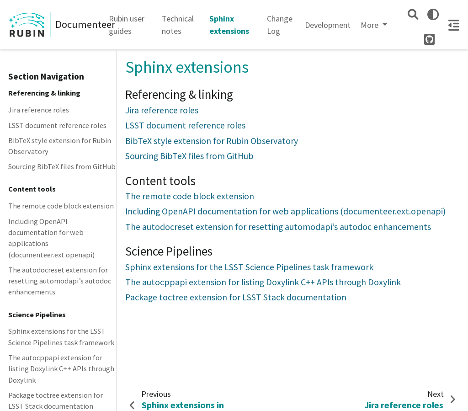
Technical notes (178, 24)
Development (328, 25)
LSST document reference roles (57, 125)
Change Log (279, 24)
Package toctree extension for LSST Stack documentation (235, 297)
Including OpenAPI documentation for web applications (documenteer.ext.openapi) (51, 238)
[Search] (413, 14)
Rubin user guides (126, 24)
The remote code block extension (61, 205)
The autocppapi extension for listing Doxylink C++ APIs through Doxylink (61, 368)
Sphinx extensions (229, 24)
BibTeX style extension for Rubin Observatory (59, 146)
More (370, 25)
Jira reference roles (38, 109)
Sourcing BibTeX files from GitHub (62, 166)
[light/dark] (433, 14)
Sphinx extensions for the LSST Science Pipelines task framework (61, 336)
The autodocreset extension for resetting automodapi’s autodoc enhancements (59, 281)
